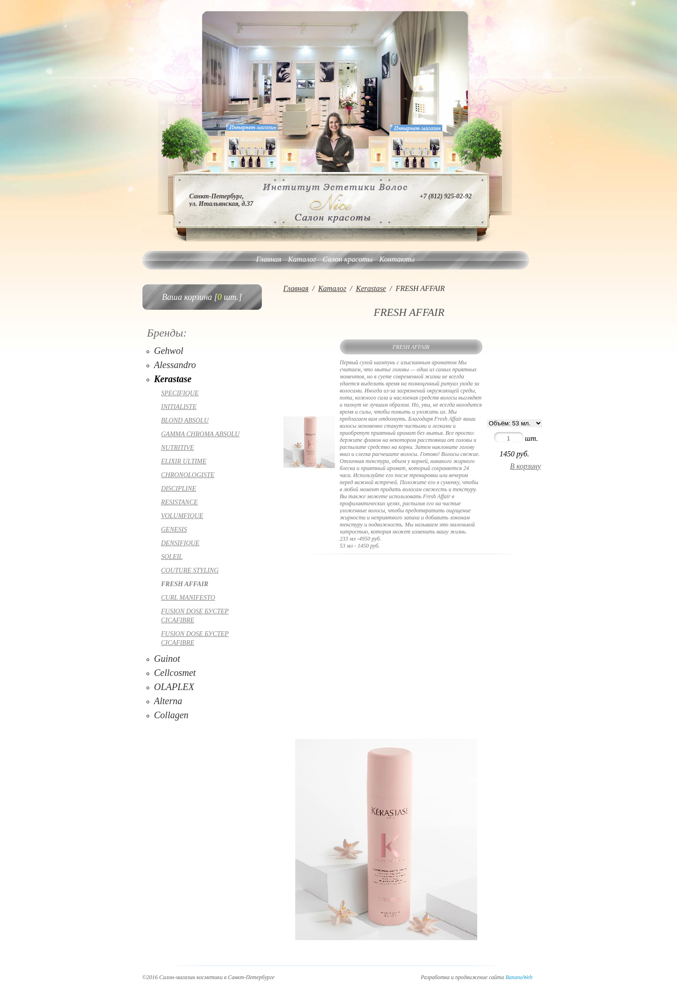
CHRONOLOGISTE (188, 475)
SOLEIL (172, 556)
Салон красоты (347, 259)
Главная (269, 259)
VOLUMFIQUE (182, 515)
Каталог (302, 259)
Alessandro (175, 365)
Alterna (168, 701)
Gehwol (168, 350)
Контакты (397, 259)
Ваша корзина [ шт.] (202, 297)
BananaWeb (519, 977)
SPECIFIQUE (180, 393)
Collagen (171, 715)
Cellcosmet (175, 672)
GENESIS (174, 529)
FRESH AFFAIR (185, 584)
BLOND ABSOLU (185, 420)
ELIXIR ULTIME (184, 461)
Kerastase (173, 379)
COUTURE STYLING (190, 570)
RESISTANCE (179, 502)
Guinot (167, 658)
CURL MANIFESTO (188, 597)
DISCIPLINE (179, 488)
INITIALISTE (179, 406)
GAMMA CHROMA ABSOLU (200, 434)
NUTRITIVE (177, 447)
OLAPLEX (174, 687)
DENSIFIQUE (180, 543)
